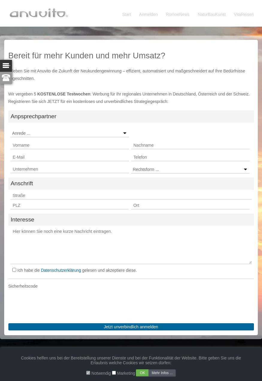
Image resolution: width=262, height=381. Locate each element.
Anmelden (148, 14)
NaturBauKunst (212, 14)
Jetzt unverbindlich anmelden (131, 326)
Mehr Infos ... (162, 373)
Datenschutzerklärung (61, 270)
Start (126, 14)
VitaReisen (244, 14)
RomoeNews (178, 14)
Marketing (126, 373)
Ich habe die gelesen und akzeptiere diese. (77, 270)
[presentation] (53, 302)
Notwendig (101, 373)
